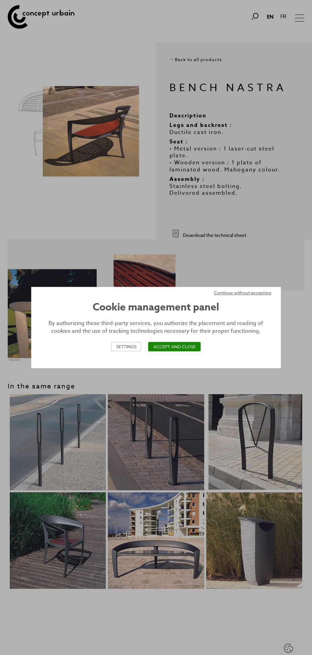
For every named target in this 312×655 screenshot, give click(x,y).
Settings (126, 347)
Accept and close (174, 347)
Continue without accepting (242, 293)
